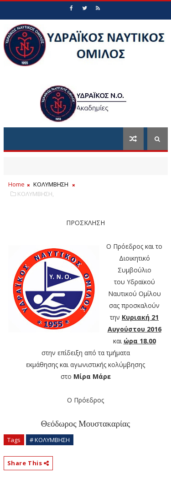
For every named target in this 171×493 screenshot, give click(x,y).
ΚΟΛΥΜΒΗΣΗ (50, 184)
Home (16, 184)
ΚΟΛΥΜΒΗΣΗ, (35, 194)
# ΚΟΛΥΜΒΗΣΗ (50, 440)
